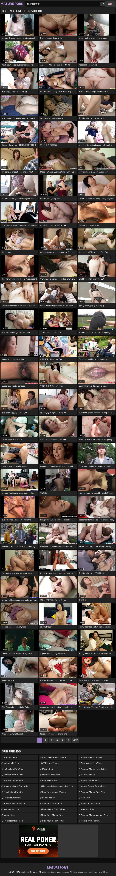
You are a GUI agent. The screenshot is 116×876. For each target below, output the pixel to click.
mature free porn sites (91, 757)
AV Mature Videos (50, 763)
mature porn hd (88, 774)
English (110, 4)
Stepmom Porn (10, 757)
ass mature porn (11, 809)
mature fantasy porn (90, 803)
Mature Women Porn (90, 821)
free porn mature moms (15, 803)
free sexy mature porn (52, 815)
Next (75, 740)
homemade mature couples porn (57, 786)
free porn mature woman (54, 792)
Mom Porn (85, 797)
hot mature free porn (13, 780)
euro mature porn (50, 780)
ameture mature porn (52, 803)
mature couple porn (90, 780)
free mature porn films (53, 821)
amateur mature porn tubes (94, 769)
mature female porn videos (93, 786)
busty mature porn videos (54, 757)
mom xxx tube (88, 809)
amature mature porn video (16, 786)
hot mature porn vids (13, 769)
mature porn (47, 769)
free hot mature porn (13, 821)
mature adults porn (51, 774)
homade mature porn (13, 774)
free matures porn (12, 797)
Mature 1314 (9, 815)
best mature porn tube (91, 763)
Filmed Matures (49, 797)
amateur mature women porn (94, 815)
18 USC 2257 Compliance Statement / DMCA (27, 872)
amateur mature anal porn (93, 792)
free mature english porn (54, 809)
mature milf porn (11, 763)
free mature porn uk (13, 792)
